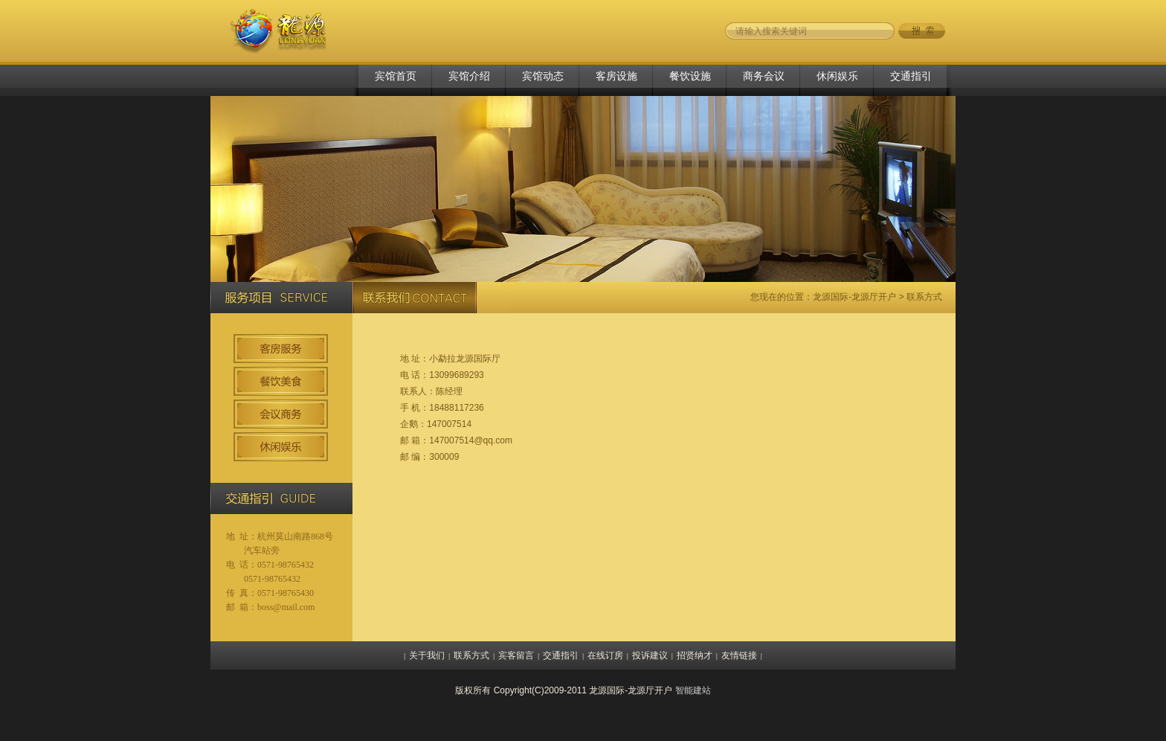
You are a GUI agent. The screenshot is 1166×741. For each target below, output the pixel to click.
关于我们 (427, 655)
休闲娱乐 (837, 76)
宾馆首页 (395, 76)
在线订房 (605, 655)
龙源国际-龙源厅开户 (854, 297)
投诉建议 (650, 655)
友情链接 (739, 655)
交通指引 (911, 76)
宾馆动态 (543, 76)
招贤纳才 (694, 655)
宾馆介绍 (469, 76)
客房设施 (616, 76)
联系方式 (471, 655)
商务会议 (764, 76)
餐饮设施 (690, 76)
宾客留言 (516, 655)
